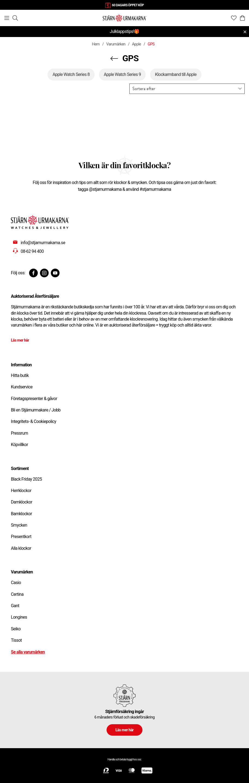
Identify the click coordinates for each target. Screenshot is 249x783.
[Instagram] (44, 273)
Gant (15, 605)
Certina (17, 594)
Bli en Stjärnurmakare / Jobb (36, 410)
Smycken (19, 525)
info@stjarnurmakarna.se (43, 242)
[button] (187, 89)
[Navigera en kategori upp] (114, 58)
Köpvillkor (19, 444)
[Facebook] (33, 273)
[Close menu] (245, 31)
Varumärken (116, 44)
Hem (95, 44)
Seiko (16, 628)
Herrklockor (21, 490)
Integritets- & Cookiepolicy (33, 421)
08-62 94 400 (32, 251)
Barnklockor (21, 513)
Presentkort (21, 536)
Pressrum (19, 433)
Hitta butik (20, 375)
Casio (16, 582)
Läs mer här (20, 340)
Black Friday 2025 (26, 479)
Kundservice (22, 386)
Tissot (16, 640)
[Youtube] (55, 273)
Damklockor (21, 502)
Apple (136, 44)
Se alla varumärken (28, 652)
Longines (19, 617)
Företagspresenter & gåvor (34, 398)
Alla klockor (21, 548)
